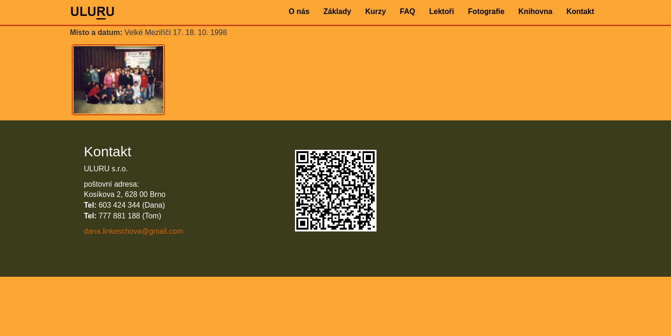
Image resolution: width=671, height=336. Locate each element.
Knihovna (536, 11)
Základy (337, 11)
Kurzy (375, 11)
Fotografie (486, 11)
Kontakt (580, 11)
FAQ (407, 11)
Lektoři (441, 11)
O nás (299, 11)
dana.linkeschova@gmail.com (133, 231)
